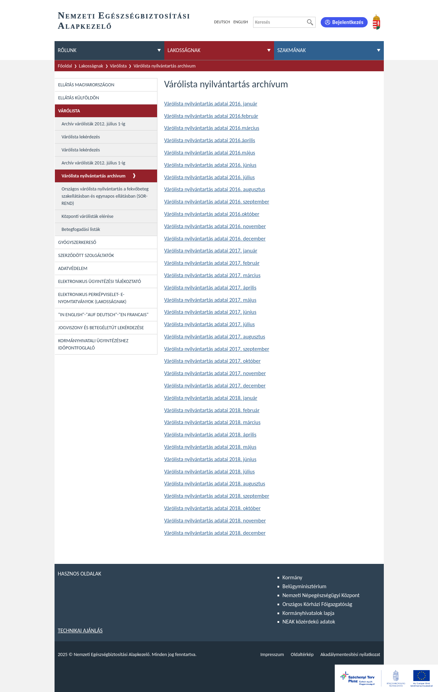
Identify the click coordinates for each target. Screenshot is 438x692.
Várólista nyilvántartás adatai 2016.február (211, 116)
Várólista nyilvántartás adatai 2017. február (212, 263)
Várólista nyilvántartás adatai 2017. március (212, 275)
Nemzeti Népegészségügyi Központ (321, 595)
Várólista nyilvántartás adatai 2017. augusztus (214, 336)
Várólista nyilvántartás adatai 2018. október (212, 508)
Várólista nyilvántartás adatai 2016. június (210, 165)
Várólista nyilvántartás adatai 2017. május (210, 300)
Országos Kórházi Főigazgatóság (317, 604)
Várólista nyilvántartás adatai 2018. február (212, 410)
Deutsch (222, 22)
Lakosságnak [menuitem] (184, 50)
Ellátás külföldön (78, 98)
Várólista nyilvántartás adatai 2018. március (212, 422)
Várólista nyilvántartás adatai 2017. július (209, 324)
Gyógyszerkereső (77, 242)
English (240, 22)
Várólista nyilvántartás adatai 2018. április (210, 434)
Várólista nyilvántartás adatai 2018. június (210, 459)
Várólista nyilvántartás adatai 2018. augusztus (214, 483)
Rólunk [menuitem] (67, 50)
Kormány (293, 577)
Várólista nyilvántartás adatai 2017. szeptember (216, 349)
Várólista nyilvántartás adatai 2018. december (215, 533)
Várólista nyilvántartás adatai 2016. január (211, 103)
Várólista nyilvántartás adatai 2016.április (209, 140)
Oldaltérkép (302, 654)
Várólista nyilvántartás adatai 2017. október (212, 361)
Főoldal (65, 66)
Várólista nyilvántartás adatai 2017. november (215, 373)
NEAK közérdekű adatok (309, 621)
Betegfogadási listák (81, 229)
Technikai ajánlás (80, 630)
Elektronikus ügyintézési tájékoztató (99, 281)
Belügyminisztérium (305, 586)
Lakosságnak (91, 66)
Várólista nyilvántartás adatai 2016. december (215, 238)
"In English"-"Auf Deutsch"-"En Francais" (103, 315)
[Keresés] (310, 22)
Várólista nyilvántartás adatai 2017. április (210, 287)
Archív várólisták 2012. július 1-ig (94, 124)
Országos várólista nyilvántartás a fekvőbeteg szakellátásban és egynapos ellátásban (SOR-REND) (105, 196)
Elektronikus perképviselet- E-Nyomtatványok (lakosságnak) (92, 298)
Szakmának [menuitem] (291, 50)
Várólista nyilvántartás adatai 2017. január (211, 250)
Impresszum (272, 654)
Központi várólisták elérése (88, 216)
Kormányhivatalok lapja (308, 613)
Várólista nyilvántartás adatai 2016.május (209, 152)
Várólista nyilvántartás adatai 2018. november (215, 520)
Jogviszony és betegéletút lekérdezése (101, 328)
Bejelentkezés (348, 22)
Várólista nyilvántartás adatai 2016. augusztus (214, 189)
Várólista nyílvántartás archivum (164, 66)
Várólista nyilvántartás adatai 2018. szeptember (216, 496)
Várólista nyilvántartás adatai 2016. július (209, 177)
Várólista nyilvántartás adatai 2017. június (210, 312)
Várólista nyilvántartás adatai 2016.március (211, 128)
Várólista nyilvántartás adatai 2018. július (209, 471)
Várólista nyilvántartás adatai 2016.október (212, 214)
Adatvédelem (72, 268)
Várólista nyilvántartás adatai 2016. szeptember (216, 201)
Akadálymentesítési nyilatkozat (350, 654)
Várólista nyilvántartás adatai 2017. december (215, 385)
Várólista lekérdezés (81, 137)
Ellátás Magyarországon (86, 85)
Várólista (118, 66)
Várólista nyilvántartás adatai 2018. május (210, 447)
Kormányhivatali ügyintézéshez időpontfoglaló (93, 344)
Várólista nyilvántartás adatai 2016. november (215, 226)
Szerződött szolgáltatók (86, 255)
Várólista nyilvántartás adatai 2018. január (211, 398)
